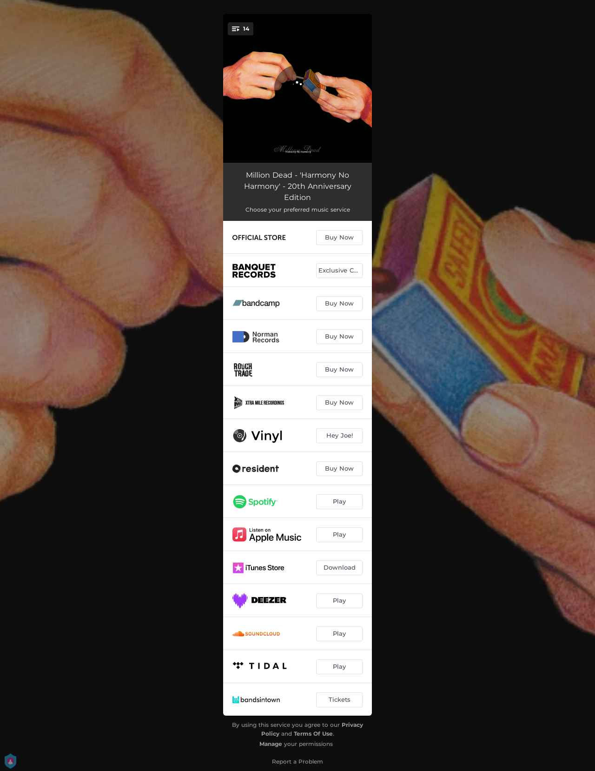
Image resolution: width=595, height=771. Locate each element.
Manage (270, 743)
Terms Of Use (313, 733)
